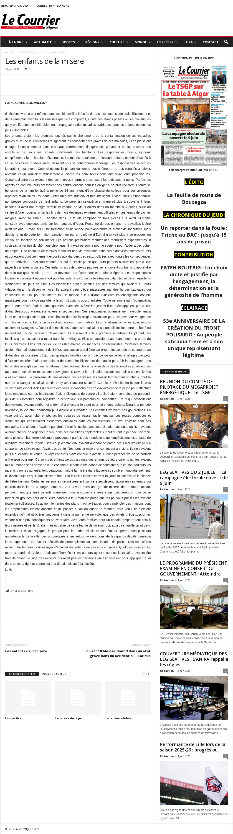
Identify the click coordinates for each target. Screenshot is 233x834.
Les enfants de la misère (26, 651)
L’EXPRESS (167, 42)
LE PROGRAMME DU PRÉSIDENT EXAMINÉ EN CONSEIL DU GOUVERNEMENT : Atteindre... (193, 568)
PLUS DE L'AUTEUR (54, 674)
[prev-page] (143, 674)
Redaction (167, 398)
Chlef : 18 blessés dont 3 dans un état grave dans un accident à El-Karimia (118, 653)
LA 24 (190, 42)
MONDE (143, 42)
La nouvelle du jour (27, 52)
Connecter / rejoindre (52, 5)
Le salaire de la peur (70, 718)
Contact (211, 42)
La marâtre (13, 718)
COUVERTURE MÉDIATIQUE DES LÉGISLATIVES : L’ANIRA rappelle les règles (194, 659)
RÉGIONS (94, 42)
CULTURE (119, 42)
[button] (226, 42)
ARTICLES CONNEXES (22, 674)
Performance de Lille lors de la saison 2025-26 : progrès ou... (192, 747)
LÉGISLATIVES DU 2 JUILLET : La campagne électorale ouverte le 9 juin (194, 477)
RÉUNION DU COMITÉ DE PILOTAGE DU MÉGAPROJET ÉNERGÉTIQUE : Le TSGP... (189, 387)
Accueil (9, 52)
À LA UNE (18, 42)
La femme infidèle (118, 718)
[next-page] (148, 674)
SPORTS (70, 42)
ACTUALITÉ (45, 42)
